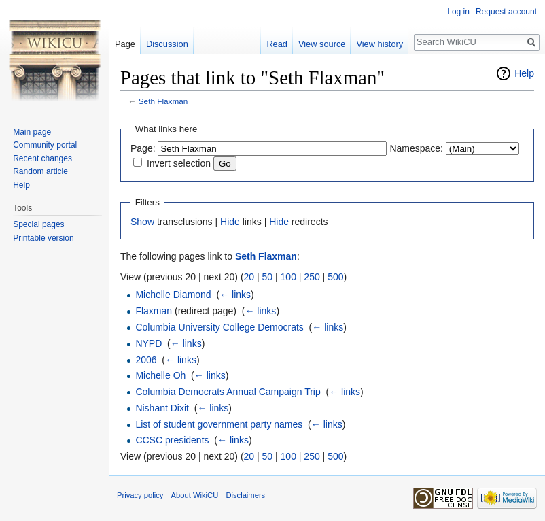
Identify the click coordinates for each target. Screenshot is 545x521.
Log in (458, 11)
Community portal (45, 145)
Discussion (167, 44)
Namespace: (416, 148)
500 (335, 276)
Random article (40, 171)
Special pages (38, 224)
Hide (230, 221)
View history (379, 44)
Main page (32, 132)
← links (235, 294)
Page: (143, 148)
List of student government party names (218, 424)
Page (125, 44)
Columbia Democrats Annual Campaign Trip (227, 391)
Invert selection (179, 163)
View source (321, 44)
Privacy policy (140, 495)
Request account (506, 11)
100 (288, 276)
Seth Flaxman (163, 101)
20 (249, 276)
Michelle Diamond (173, 294)
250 (311, 276)
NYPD (148, 343)
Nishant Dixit (162, 408)
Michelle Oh (160, 375)
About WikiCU (195, 495)
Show (142, 221)
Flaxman (153, 310)
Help (524, 73)
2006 (145, 359)
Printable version (43, 238)
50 (267, 276)
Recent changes (42, 158)
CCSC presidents (172, 440)
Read (276, 44)
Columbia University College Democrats (219, 327)
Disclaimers (245, 495)
